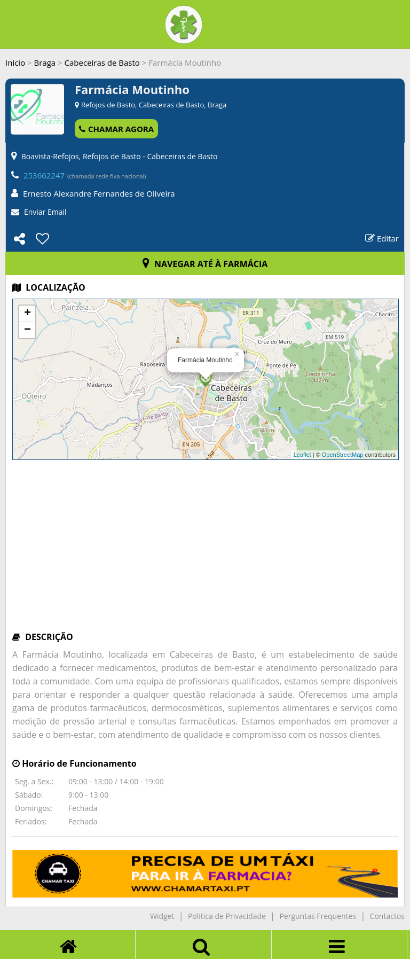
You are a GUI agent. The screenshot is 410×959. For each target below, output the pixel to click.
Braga (45, 62)
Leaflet (302, 454)
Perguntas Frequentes (317, 916)
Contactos (387, 916)
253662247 (44, 175)
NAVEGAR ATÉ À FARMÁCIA (205, 264)
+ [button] (27, 314)
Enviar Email (45, 212)
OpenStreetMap (343, 454)
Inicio (15, 62)
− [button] (27, 330)
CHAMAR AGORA (116, 128)
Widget (162, 916)
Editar (382, 238)
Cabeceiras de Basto (102, 62)
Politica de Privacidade (227, 916)
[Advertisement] (205, 551)
